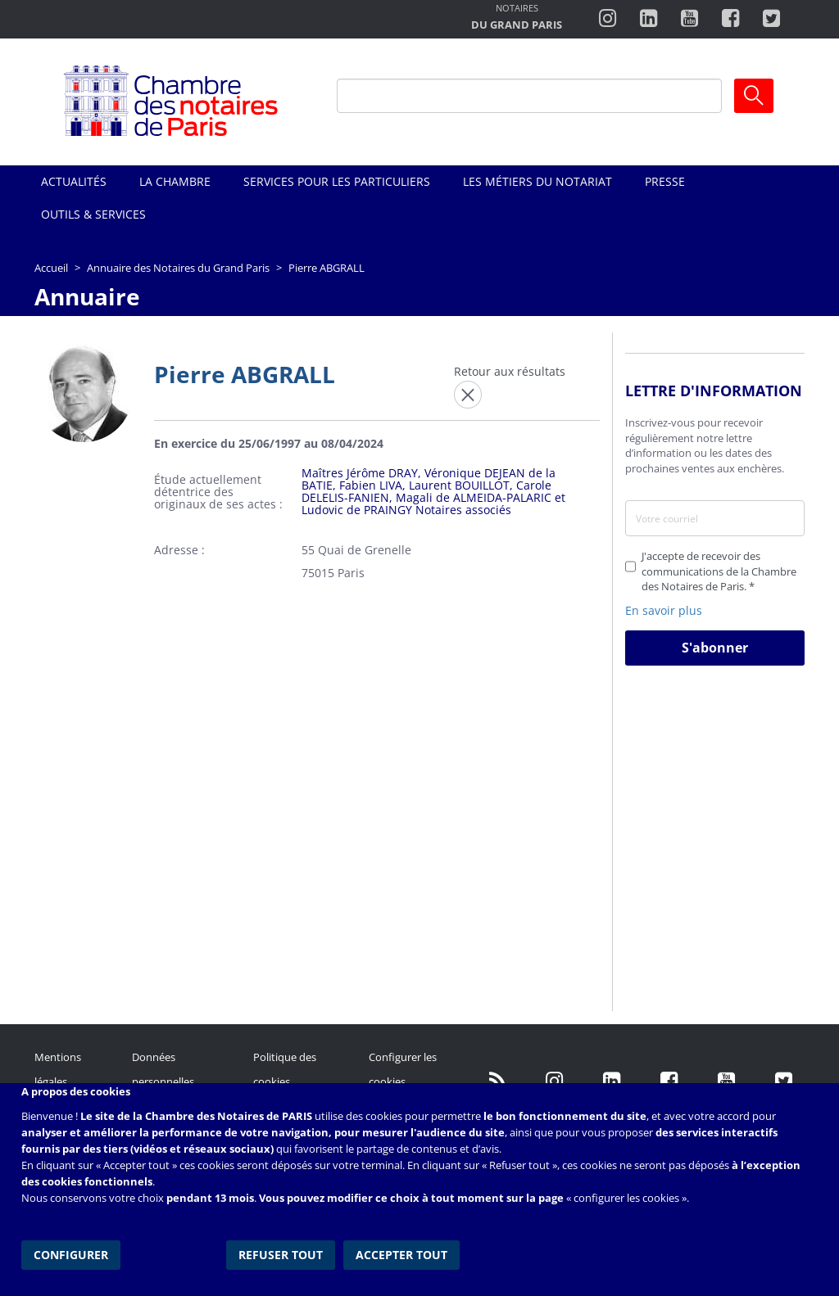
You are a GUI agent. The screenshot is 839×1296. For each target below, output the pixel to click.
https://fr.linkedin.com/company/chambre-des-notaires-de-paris (648, 18)
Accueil (51, 267)
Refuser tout (280, 1254)
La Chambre (175, 181)
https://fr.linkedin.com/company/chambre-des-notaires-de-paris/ (612, 1081)
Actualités (74, 181)
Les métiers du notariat (537, 181)
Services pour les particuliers (336, 181)
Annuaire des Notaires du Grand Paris (178, 267)
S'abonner (715, 648)
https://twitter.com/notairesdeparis (771, 18)
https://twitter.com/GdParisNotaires (784, 1081)
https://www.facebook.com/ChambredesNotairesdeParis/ (730, 18)
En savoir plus (663, 610)
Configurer (71, 1254)
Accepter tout (401, 1254)
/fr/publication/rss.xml (497, 1081)
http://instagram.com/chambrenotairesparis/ (607, 18)
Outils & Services (93, 214)
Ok (753, 96)
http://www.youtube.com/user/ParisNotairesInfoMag (689, 18)
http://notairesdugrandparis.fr (516, 18)
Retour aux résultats (509, 371)
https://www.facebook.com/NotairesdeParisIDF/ (669, 1081)
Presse (665, 181)
